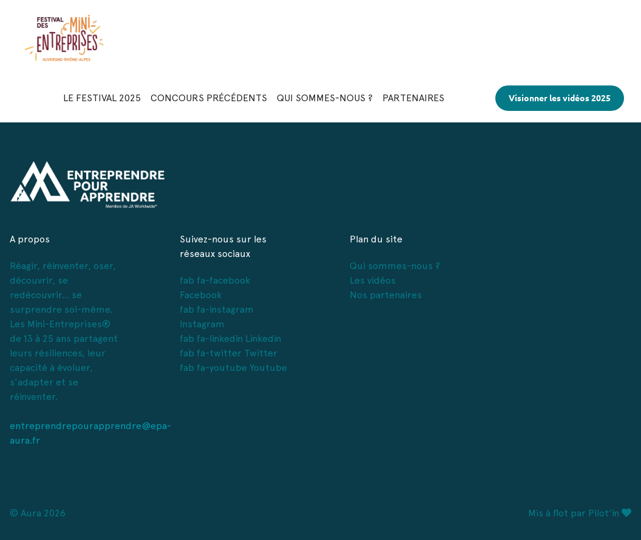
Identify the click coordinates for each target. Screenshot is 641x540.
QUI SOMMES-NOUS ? (325, 98)
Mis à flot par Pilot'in (579, 513)
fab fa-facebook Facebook (215, 288)
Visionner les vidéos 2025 (560, 98)
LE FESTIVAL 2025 (102, 98)
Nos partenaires (386, 295)
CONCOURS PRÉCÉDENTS (209, 98)
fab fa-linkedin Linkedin (230, 338)
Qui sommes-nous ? (395, 266)
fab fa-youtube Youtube (233, 367)
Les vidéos (373, 280)
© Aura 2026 (38, 513)
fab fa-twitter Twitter (228, 353)
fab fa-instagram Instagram (217, 317)
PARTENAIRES (413, 98)
